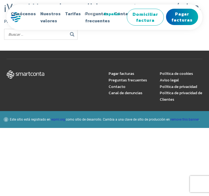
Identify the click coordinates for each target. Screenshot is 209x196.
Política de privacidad (178, 87)
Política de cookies (176, 73)
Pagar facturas (182, 17)
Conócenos (23, 13)
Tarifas (73, 13)
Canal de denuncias (125, 93)
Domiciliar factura (145, 17)
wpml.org (58, 119)
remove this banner (185, 119)
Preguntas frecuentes (128, 80)
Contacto (117, 87)
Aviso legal (169, 80)
